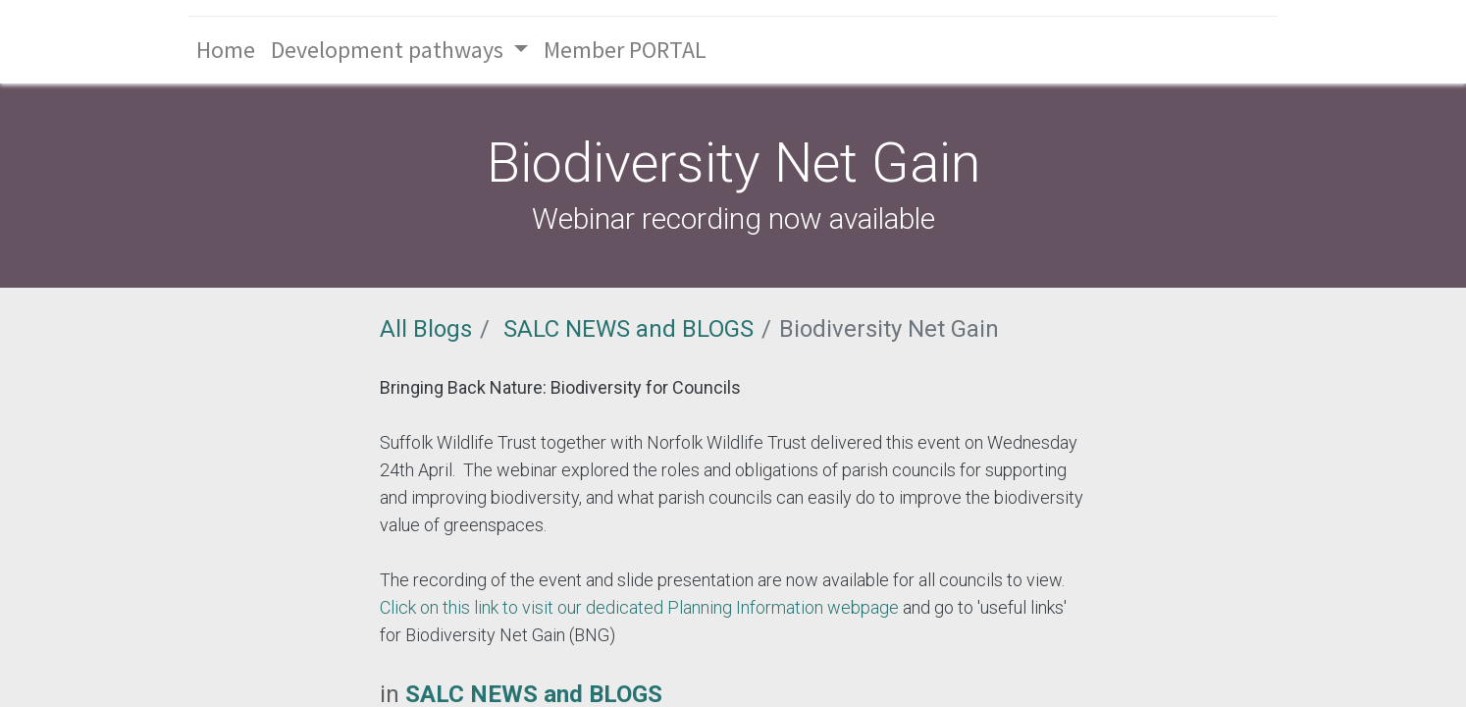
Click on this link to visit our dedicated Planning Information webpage (639, 607)
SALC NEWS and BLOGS (628, 329)
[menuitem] (225, 50)
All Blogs (426, 329)
